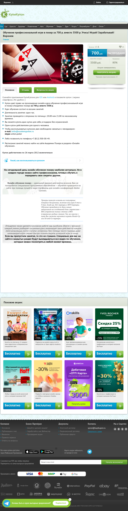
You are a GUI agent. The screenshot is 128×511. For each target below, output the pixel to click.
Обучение (50, 26)
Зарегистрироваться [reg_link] (116, 2)
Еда (6, 26)
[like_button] (120, 47)
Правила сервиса (9, 437)
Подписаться (61, 503)
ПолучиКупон (85, 26)
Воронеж (7, 2)
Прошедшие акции (35, 434)
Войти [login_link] (98, 2)
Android (51, 97)
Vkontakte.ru (118, 429)
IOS (41, 97)
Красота (13, 26)
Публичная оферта (67, 434)
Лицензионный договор (70, 431)
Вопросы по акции (45, 90)
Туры (67, 26)
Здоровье (22, 26)
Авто (42, 26)
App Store (32, 452)
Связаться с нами (95, 431)
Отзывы (25, 90)
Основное (9, 90)
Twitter (122, 429)
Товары (60, 26)
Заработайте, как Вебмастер (38, 431)
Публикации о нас (9, 431)
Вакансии (6, 434)
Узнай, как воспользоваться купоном (27, 160)
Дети (95, 26)
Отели (102, 26)
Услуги (75, 26)
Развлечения (33, 26)
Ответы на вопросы (10, 440)
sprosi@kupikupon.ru (96, 428)
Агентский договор (67, 428)
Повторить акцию (106, 72)
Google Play (47, 452)
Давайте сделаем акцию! (37, 428)
